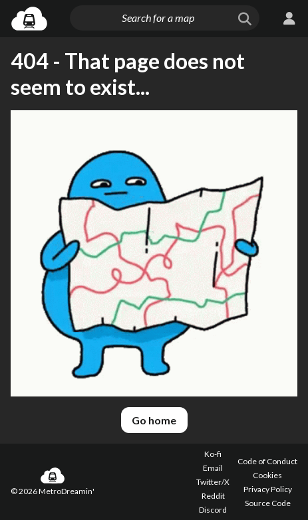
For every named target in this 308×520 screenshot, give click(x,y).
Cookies (267, 475)
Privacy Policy (267, 489)
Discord (213, 510)
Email (213, 468)
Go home (154, 420)
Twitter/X (213, 482)
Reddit (213, 496)
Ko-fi (213, 454)
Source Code (268, 503)
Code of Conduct (267, 461)
